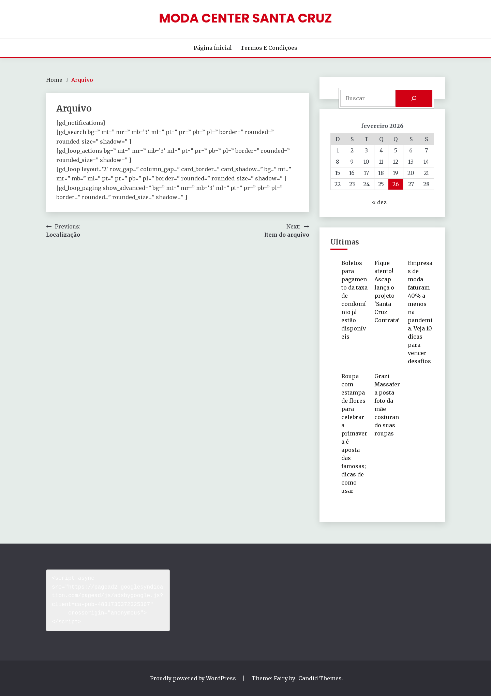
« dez (379, 202)
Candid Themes (320, 678)
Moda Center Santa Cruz (245, 18)
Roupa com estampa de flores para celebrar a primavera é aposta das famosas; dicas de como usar (354, 433)
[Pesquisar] (414, 98)
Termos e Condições (268, 47)
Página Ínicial (213, 47)
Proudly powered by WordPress (193, 678)
